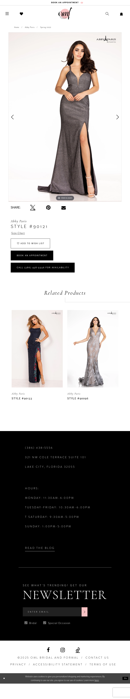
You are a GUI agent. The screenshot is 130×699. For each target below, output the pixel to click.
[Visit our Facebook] (48, 665)
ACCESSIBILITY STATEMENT (58, 680)
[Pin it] (48, 209)
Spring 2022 (45, 29)
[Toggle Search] (101, 15)
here (97, 695)
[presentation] (37, 361)
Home (16, 29)
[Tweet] (32, 209)
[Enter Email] (64, 626)
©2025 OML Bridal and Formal (48, 673)
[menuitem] (65, 3)
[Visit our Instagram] (62, 665)
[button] (9, 15)
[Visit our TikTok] (78, 665)
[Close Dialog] (5, 693)
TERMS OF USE (103, 680)
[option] (65, 118)
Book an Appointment (38, 263)
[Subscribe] (102, 626)
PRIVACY (18, 680)
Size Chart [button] (20, 235)
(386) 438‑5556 (39, 460)
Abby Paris (30, 29)
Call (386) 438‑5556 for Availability (52, 279)
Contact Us (97, 673)
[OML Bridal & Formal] (65, 15)
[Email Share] (63, 209)
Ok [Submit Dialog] (125, 693)
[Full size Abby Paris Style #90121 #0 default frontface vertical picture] (65, 118)
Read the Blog (40, 561)
